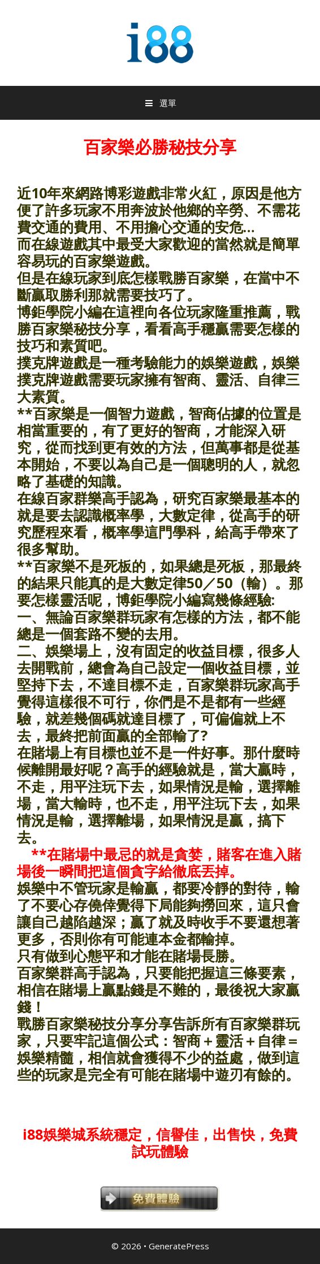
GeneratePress (179, 1246)
